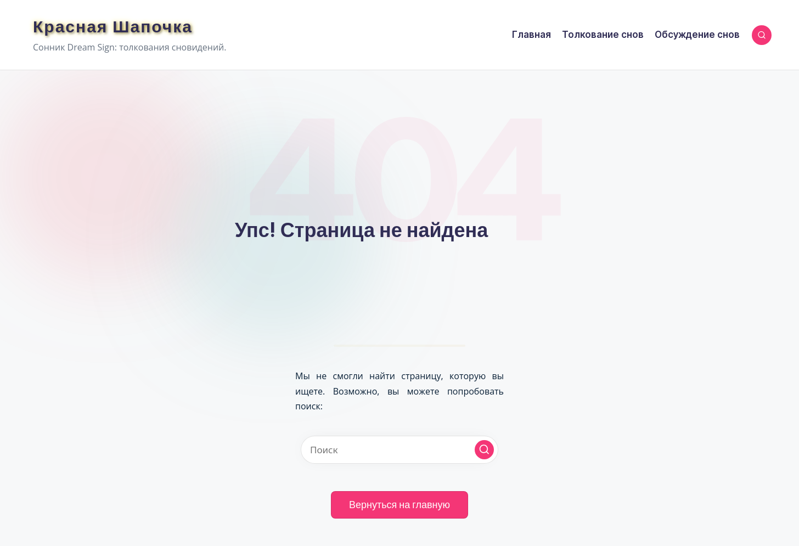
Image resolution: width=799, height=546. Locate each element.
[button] (484, 449)
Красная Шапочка (113, 26)
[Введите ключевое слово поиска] (399, 450)
